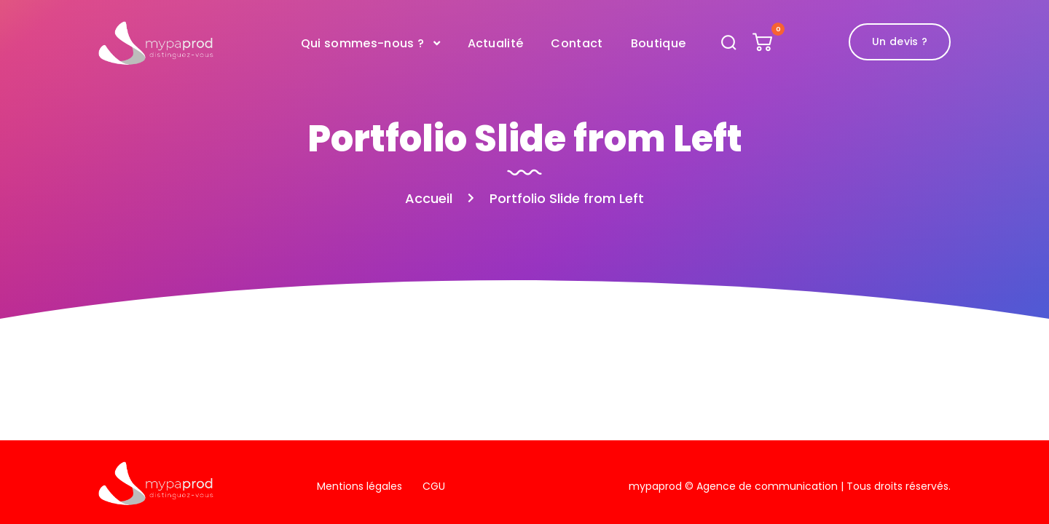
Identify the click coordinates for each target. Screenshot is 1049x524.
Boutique (658, 43)
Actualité (496, 43)
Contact (576, 43)
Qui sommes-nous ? (362, 43)
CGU (434, 486)
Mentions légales (359, 486)
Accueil (428, 198)
